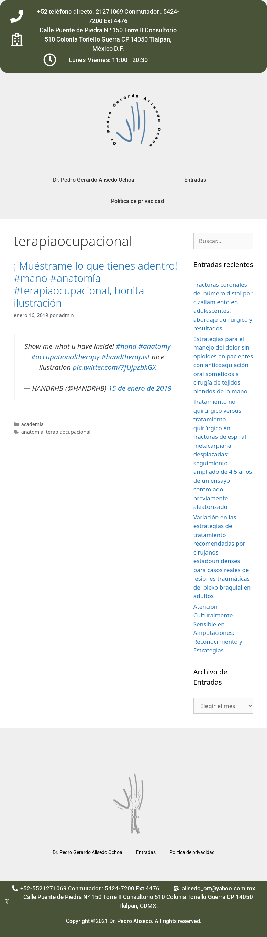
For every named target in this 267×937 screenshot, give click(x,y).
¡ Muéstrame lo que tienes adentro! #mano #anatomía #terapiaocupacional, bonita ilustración (95, 284)
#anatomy (154, 346)
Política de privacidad (137, 201)
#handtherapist (125, 357)
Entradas (195, 179)
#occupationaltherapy (65, 357)
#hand (126, 346)
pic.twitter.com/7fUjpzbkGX (114, 367)
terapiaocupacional (68, 431)
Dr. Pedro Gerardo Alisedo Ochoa (93, 179)
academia (32, 424)
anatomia (32, 431)
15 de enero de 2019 (139, 388)
